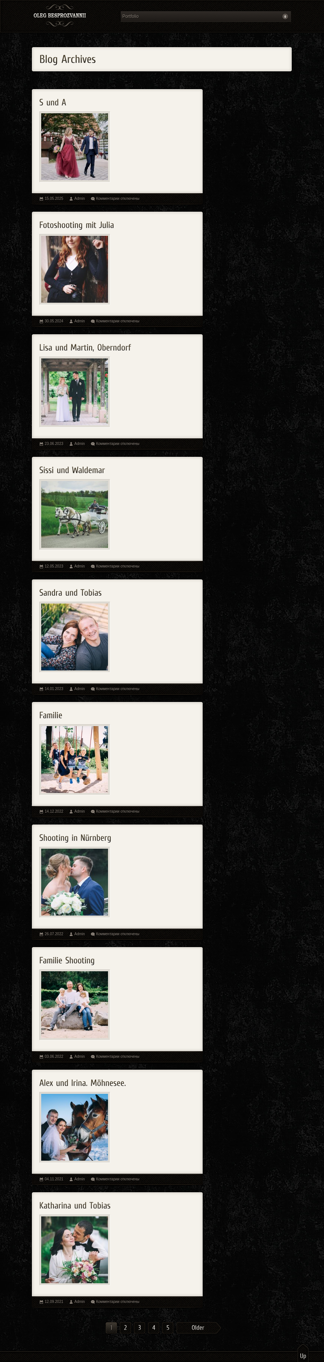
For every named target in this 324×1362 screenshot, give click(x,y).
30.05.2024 (54, 321)
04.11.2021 (54, 1179)
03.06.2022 (54, 1056)
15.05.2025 (54, 198)
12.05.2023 (54, 566)
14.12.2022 (54, 811)
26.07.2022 (54, 934)
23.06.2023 (54, 444)
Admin (80, 198)
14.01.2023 (54, 689)
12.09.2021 (54, 1302)
